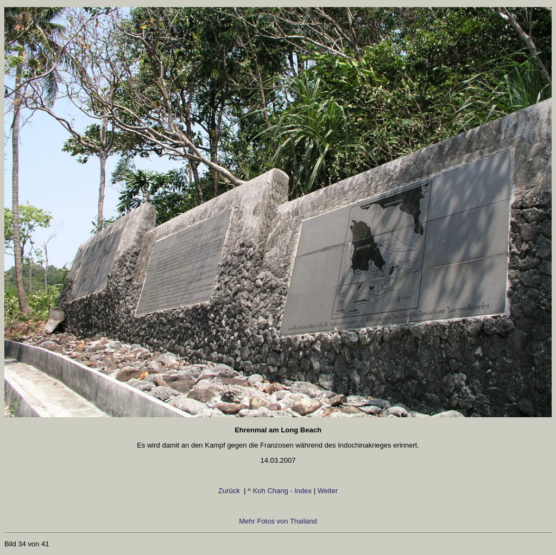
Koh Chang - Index (282, 491)
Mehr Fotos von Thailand (278, 521)
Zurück (224, 491)
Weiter (330, 491)
